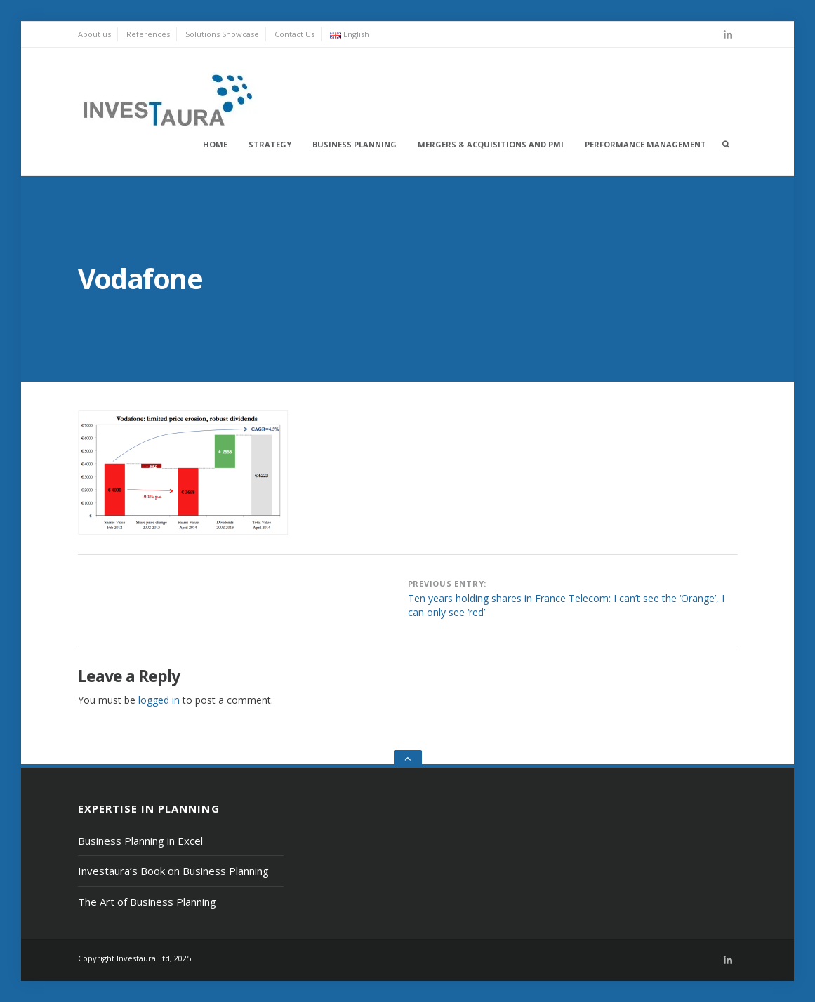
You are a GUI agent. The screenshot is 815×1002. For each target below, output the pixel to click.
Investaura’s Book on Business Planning (173, 871)
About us (94, 34)
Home (215, 144)
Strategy (270, 144)
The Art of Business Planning (147, 902)
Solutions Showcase (222, 34)
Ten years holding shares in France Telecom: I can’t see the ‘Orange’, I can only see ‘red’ (566, 605)
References (148, 34)
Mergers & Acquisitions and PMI (491, 144)
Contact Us (294, 34)
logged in (159, 700)
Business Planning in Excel (140, 841)
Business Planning (354, 144)
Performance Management (645, 144)
